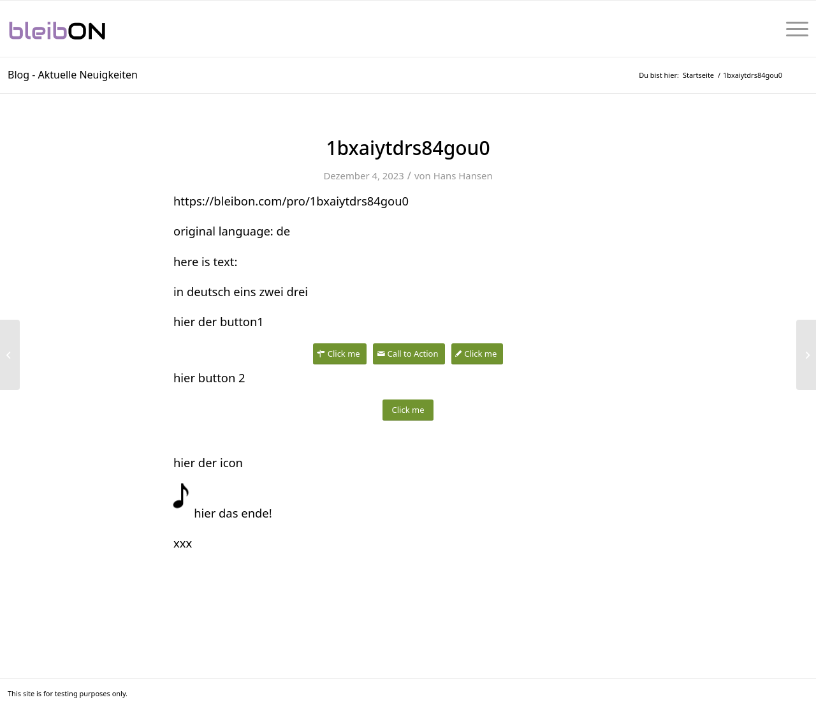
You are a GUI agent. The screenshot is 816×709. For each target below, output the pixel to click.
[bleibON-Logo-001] (96, 29)
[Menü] (793, 29)
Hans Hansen (463, 175)
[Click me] (340, 353)
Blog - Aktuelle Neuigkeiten (73, 75)
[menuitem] (793, 29)
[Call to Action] (408, 353)
